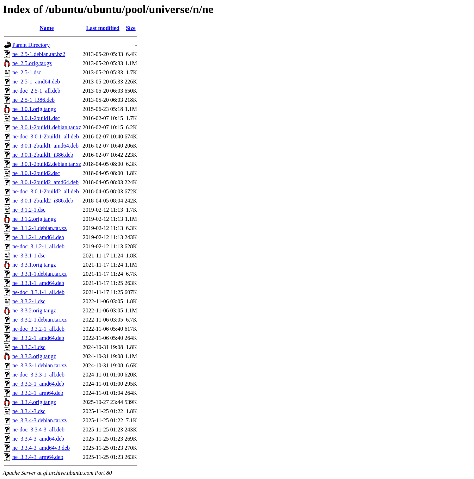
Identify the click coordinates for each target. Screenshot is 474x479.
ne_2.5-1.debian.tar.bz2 (38, 54)
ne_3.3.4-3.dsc (28, 411)
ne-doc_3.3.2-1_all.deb (38, 329)
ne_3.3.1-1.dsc (28, 256)
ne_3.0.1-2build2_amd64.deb (45, 182)
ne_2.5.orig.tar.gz (32, 63)
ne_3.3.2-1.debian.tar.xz (39, 320)
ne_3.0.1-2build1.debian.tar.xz (46, 127)
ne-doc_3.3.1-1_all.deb (38, 292)
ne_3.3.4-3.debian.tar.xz (39, 420)
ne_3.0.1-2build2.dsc (36, 173)
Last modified (102, 28)
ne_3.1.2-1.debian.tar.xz (39, 228)
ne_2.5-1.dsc (26, 72)
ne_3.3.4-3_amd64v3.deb (41, 448)
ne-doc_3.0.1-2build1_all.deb (45, 136)
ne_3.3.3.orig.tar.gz (34, 356)
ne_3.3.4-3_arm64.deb (37, 457)
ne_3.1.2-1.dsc (28, 210)
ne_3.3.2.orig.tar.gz (34, 310)
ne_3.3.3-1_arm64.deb (37, 393)
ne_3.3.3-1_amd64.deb (38, 384)
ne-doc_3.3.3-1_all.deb (38, 375)
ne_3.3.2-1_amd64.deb (38, 338)
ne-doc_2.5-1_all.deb (36, 91)
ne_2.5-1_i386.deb (33, 100)
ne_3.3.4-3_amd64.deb (38, 439)
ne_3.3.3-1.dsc (28, 347)
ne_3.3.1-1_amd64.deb (38, 283)
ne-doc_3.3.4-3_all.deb (38, 430)
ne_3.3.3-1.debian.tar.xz (39, 365)
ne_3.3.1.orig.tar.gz (34, 265)
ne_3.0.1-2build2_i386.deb (42, 201)
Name (47, 28)
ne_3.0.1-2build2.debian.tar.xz (46, 164)
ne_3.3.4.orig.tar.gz (34, 402)
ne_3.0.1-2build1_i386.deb (42, 155)
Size (131, 28)
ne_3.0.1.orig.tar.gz (34, 109)
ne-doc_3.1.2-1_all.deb (38, 246)
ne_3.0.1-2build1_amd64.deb (45, 146)
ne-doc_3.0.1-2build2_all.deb (45, 191)
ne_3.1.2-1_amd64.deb (38, 237)
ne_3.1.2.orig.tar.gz (34, 219)
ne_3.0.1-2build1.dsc (36, 118)
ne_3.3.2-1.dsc (28, 301)
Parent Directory (31, 45)
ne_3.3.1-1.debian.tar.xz (39, 274)
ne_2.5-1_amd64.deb (36, 82)
